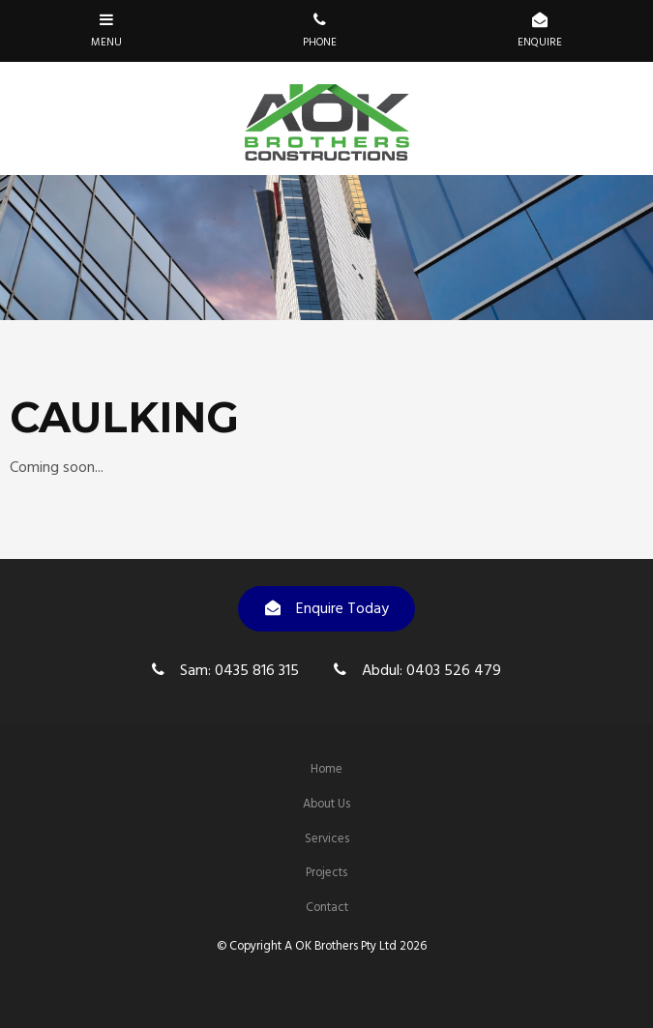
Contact (327, 907)
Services (327, 839)
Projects (326, 873)
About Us (326, 804)
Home (326, 769)
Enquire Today (342, 609)
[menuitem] (326, 769)
